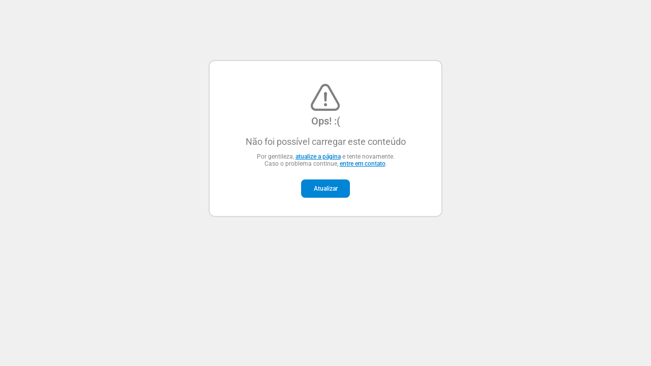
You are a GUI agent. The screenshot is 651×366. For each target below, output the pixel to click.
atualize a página (318, 156)
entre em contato (363, 163)
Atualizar (326, 188)
